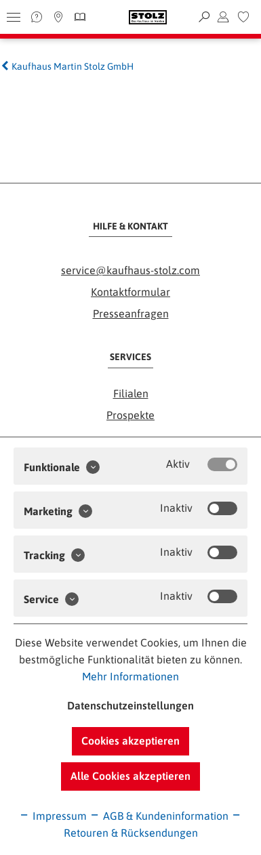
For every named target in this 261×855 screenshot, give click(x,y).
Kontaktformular (130, 292)
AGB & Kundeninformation (158, 816)
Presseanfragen (131, 313)
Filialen (130, 393)
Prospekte (130, 415)
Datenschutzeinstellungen (130, 705)
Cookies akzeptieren (130, 741)
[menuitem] (243, 17)
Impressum (53, 816)
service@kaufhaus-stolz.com (130, 270)
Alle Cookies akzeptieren (130, 776)
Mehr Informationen (130, 676)
